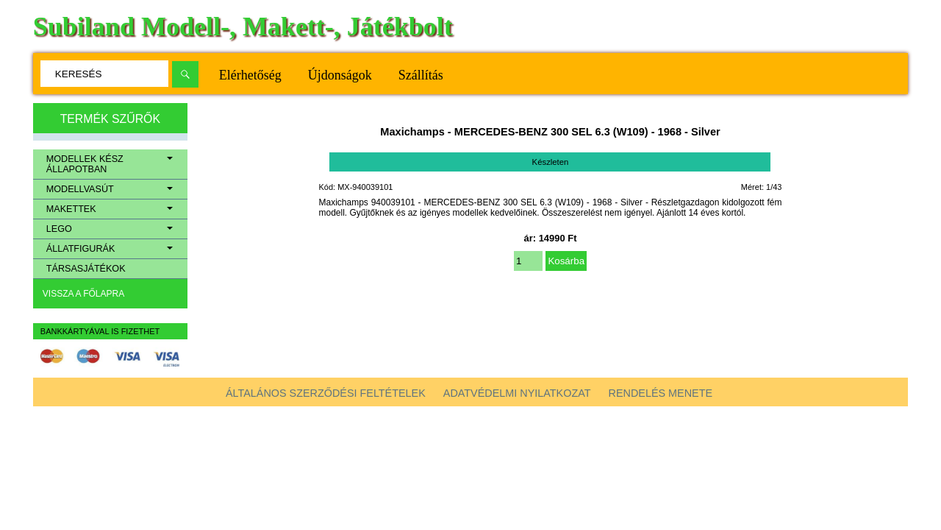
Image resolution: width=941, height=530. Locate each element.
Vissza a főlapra (83, 294)
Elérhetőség (250, 75)
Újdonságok (340, 75)
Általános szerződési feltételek (326, 393)
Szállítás (420, 75)
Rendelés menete (661, 393)
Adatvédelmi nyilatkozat (517, 393)
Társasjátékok (86, 269)
